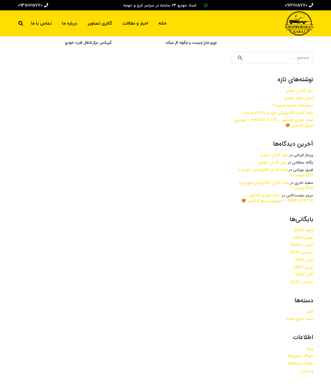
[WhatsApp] (206, 5)
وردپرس (306, 371)
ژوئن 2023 (304, 260)
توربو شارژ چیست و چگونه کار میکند (191, 43)
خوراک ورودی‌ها (300, 356)
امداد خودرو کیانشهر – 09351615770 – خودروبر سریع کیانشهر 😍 (273, 123)
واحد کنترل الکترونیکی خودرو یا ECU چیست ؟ (276, 113)
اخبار (309, 312)
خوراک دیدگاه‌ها (300, 363)
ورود (309, 349)
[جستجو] (21, 23)
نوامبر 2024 (303, 238)
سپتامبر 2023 (302, 252)
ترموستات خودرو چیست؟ (292, 105)
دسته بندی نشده (299, 319)
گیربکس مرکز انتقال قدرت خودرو (88, 43)
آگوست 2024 (302, 245)
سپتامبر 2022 (302, 282)
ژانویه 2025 (303, 230)
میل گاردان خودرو (299, 90)
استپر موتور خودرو (299, 98)
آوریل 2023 (303, 267)
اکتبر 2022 (304, 274)
